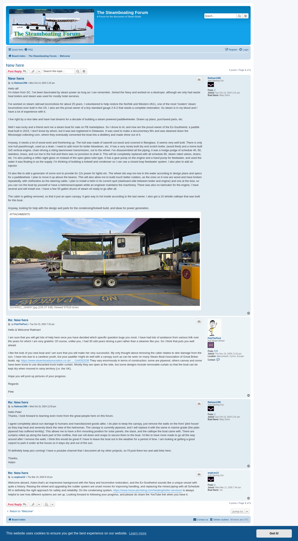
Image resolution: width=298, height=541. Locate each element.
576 (216, 351)
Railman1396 (214, 78)
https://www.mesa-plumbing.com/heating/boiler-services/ (147, 490)
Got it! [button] (274, 533)
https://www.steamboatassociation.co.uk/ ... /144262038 (55, 360)
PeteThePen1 (214, 338)
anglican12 (213, 473)
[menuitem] (28, 49)
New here (15, 65)
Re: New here (18, 320)
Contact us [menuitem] (200, 519)
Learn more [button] (137, 533)
